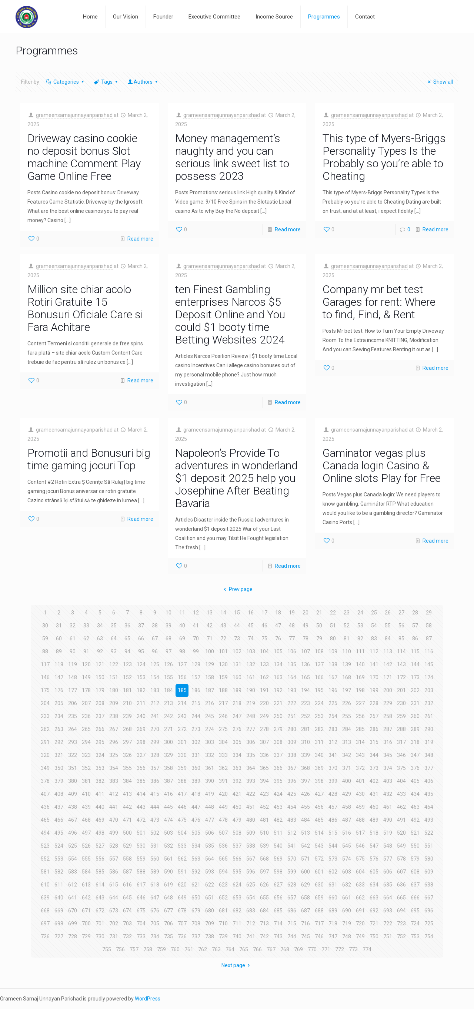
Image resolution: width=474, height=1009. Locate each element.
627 (278, 885)
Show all (439, 82)
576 (374, 859)
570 (291, 859)
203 (428, 690)
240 (141, 716)
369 (319, 768)
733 (141, 936)
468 (86, 820)
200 (387, 690)
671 (86, 911)
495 (58, 833)
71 (210, 638)
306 (250, 742)
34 (100, 625)
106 (291, 651)
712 (250, 923)
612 (72, 885)
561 (168, 859)
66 (141, 638)
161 (250, 677)
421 (237, 794)
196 (332, 690)
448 (209, 807)
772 (339, 949)
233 (45, 716)
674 (127, 911)
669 (58, 911)
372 (360, 768)
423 (264, 794)
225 (332, 703)
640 (58, 898)
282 (319, 729)
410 (86, 794)
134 (278, 664)
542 (305, 846)
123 (127, 664)
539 (264, 846)
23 (347, 613)
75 (264, 638)
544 (332, 846)
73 (237, 638)
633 (360, 885)
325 (113, 755)
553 (58, 859)
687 (305, 911)
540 (278, 846)
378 (45, 781)
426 (305, 794)
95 (141, 651)
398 (319, 781)
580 (428, 859)
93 (114, 651)
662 (360, 898)
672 (100, 911)
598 (278, 872)
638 (428, 885)
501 (141, 833)
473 (154, 820)
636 (401, 885)
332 (209, 755)
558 (127, 859)
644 (113, 898)
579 (415, 859)
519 (387, 833)
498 (100, 833)
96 (155, 651)
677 (168, 911)
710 (223, 923)
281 (305, 729)
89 (59, 651)
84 (388, 638)
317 (401, 742)
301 (182, 742)
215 (195, 703)
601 (319, 872)
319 (428, 742)
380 (72, 781)
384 (127, 781)
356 (141, 768)
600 (305, 872)
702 (113, 923)
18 (278, 613)
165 (305, 677)
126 (168, 664)
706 (168, 923)
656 (278, 898)
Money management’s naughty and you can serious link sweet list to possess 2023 (232, 157)
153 (141, 677)
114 (401, 651)
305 (237, 742)
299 (154, 742)
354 (113, 768)
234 (58, 716)
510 (264, 833)
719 (346, 923)
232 (428, 703)
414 (141, 794)
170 (374, 677)
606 (387, 872)
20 (305, 613)
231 (415, 703)
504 (182, 833)
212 (154, 703)
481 (264, 820)
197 (346, 690)
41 (196, 625)
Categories (65, 82)
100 (209, 651)
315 (374, 742)
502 (154, 833)
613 (86, 885)
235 (72, 716)
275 (223, 729)
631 (332, 885)
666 (415, 898)
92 (100, 651)
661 (346, 898)
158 (209, 677)
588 (141, 872)
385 (141, 781)
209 (113, 703)
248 (250, 716)
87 (429, 638)
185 (182, 690)
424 (278, 794)
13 (210, 613)
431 (374, 794)
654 (250, 898)
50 (319, 625)
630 (319, 885)
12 (196, 613)
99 (196, 651)
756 (120, 949)
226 (346, 703)
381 (86, 781)
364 (250, 768)
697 (45, 923)
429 (346, 794)
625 (250, 885)
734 (154, 936)
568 (264, 859)
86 (415, 638)
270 (154, 729)
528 (113, 846)
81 (347, 638)
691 (360, 911)
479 (237, 820)
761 (188, 949)
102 (237, 651)
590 (168, 872)
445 (168, 807)
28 (415, 613)
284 (346, 729)
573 (332, 859)
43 (223, 625)
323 (86, 755)
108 (319, 651)
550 (415, 846)
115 (415, 651)
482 (278, 820)
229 (387, 703)
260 (415, 716)
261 (428, 716)
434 (415, 794)
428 (332, 794)
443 (141, 807)
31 (59, 625)
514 (319, 833)
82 (360, 638)
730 (100, 936)
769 (298, 949)
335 (250, 755)
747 (332, 936)
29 (429, 613)
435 (428, 794)
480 (250, 820)
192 (278, 690)
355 (127, 768)
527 (100, 846)
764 (230, 949)
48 (292, 625)
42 (210, 625)
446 (182, 807)
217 (223, 703)
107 (305, 651)
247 (237, 716)
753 (415, 936)
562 (182, 859)
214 (182, 703)
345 (387, 755)
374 (387, 768)
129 (209, 664)
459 (360, 807)
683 (250, 911)
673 (113, 911)
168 (346, 677)
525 (72, 846)
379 (58, 781)
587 (127, 872)
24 (360, 613)
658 (305, 898)
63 (100, 638)
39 (168, 625)
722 (387, 923)
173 (415, 677)
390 (209, 781)
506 (209, 833)
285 (360, 729)
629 (305, 885)
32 (73, 625)
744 (291, 936)
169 (360, 677)
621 (195, 885)
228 (374, 703)
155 (168, 677)
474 (168, 820)
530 (141, 846)
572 (319, 859)
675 (141, 911)
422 (250, 794)
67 (155, 638)
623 (223, 885)
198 (360, 690)
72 (223, 638)
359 (182, 768)
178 (86, 690)
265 (86, 729)
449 (223, 807)
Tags (106, 82)
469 (100, 820)
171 (387, 677)
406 (428, 781)
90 (73, 651)
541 (291, 846)
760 (175, 949)
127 (182, 664)
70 (196, 638)
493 (428, 820)
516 (346, 833)
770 (312, 949)
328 (154, 755)
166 (319, 677)
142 (387, 664)
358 (168, 768)
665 (401, 898)
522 (428, 833)
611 (58, 885)
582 (58, 872)
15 (237, 613)
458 (346, 807)
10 (168, 613)
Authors (143, 82)
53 (360, 625)
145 (428, 664)
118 (58, 664)
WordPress (147, 999)
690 (346, 911)
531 (154, 846)
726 (45, 936)
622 (209, 885)
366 (278, 768)
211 (141, 703)
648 (168, 898)
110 (346, 651)
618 (154, 885)
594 (223, 872)
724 (415, 923)
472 (141, 820)
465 (45, 820)
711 (237, 923)
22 (333, 613)
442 (127, 807)
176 (58, 690)
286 (374, 729)
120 (86, 664)
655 (264, 898)
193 (291, 690)
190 (250, 690)
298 (141, 742)
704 (141, 923)
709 (209, 923)
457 (332, 807)
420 (223, 794)
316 (387, 742)
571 (305, 859)
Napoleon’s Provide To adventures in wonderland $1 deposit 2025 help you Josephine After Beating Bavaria (236, 478)
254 (332, 716)
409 (72, 794)
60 (59, 638)
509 (250, 833)
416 (168, 794)
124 (141, 664)
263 (58, 729)
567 (250, 859)
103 (250, 651)
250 (278, 716)
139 (346, 664)
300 (168, 742)
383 (113, 781)
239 (127, 716)
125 (154, 664)
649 (182, 898)
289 (415, 729)
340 (319, 755)
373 (374, 768)
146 (45, 677)
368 (305, 768)
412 (113, 794)
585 (100, 872)
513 (305, 833)
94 (127, 651)
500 (127, 833)
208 (100, 703)
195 (319, 690)
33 (86, 625)
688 (319, 911)
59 (45, 638)
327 (141, 755)
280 (291, 729)
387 (168, 781)
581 (45, 872)
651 (209, 898)
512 (291, 833)
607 (401, 872)
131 (237, 664)
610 (45, 885)
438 (72, 807)
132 (250, 664)
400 (346, 781)
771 (325, 949)
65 (127, 638)
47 (278, 625)
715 (291, 923)
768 (284, 949)
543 (319, 846)
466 (58, 820)
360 (195, 768)
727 (58, 936)
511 (278, 833)
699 (72, 923)
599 (291, 872)
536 (223, 846)
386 (154, 781)
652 (223, 898)
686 (291, 911)
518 (374, 833)
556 (100, 859)
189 (237, 690)
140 (360, 664)
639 (45, 898)
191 (264, 690)
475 (182, 820)
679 (195, 911)
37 (141, 625)
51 (333, 625)
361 (209, 768)
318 (415, 742)
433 (401, 794)
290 (428, 729)
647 (154, 898)
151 (113, 677)
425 (291, 794)
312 (332, 742)
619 (168, 885)
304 (223, 742)
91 (86, 651)
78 (305, 638)
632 (346, 885)
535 (209, 846)
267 (113, 729)
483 (291, 820)
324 (100, 755)
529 (127, 846)
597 (264, 872)
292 (58, 742)
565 (223, 859)
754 (428, 936)
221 (278, 703)
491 (401, 820)
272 (182, 729)
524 (58, 846)
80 (333, 638)
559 (141, 859)
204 (45, 703)
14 (223, 613)
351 (72, 768)
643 (100, 898)
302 (195, 742)
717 (319, 923)
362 (223, 768)
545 (346, 846)
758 (147, 949)
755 (106, 949)
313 (346, 742)
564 (209, 859)
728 (72, 936)
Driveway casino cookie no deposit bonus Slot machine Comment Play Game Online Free (84, 157)
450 (237, 807)
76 (278, 638)
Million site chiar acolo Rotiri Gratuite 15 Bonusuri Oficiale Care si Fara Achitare (85, 308)
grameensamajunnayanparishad (74, 115)
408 (58, 794)
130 (223, 664)
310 (305, 742)
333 (223, 755)
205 (58, 703)
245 (209, 716)
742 (264, 936)
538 (250, 846)
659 (319, 898)
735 (168, 936)
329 (168, 755)
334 (237, 755)
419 (209, 794)
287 (387, 729)
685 (278, 911)
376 (415, 768)
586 (113, 872)
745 (305, 936)
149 (86, 677)
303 (209, 742)
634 (374, 885)
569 (278, 859)
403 (387, 781)
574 (346, 859)
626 (264, 885)
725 (428, 923)
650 (195, 898)
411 (100, 794)
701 (100, 923)
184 (168, 690)
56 (401, 625)
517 (360, 833)
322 (72, 755)
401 (360, 781)
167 (332, 677)
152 (127, 677)
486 (332, 820)
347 (415, 755)
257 (374, 716)
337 (278, 755)
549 (401, 846)
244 (195, 716)
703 (127, 923)
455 (305, 807)
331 (195, 755)
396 (291, 781)
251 (291, 716)
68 (168, 638)
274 (209, 729)
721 (374, 923)
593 (209, 872)
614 (100, 885)
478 (223, 820)
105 (278, 651)
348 (428, 755)
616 (127, 885)
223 (305, 703)
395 (278, 781)
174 (428, 677)
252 (305, 716)
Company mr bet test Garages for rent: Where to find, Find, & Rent (379, 302)
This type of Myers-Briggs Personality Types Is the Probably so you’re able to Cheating (384, 157)
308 (278, 742)
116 (428, 651)
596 (250, 872)
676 (154, 911)
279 (278, 729)
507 (223, 833)
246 (223, 716)
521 (415, 833)
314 (360, 742)
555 (86, 859)
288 (401, 729)
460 (374, 807)
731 (113, 936)
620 (182, 885)
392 (237, 781)
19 (292, 613)
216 (209, 703)
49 (305, 625)
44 (237, 625)
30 (45, 625)
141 (374, 664)
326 (127, 755)
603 (346, 872)
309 (291, 742)
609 (428, 872)
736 (182, 936)
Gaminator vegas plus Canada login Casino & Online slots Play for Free (382, 465)
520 (401, 833)
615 (113, 885)
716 (305, 923)
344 (374, 755)
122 (113, 664)
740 (237, 936)
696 (428, 911)
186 (195, 690)
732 (127, 936)
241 (154, 716)
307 (264, 742)
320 (45, 755)
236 (86, 716)
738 (209, 936)
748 (346, 936)
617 (141, 885)
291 (45, 742)
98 (182, 651)
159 (223, 677)
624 (237, 885)
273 (195, 729)
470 (113, 820)
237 (100, 716)
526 (86, 846)
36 (127, 625)
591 (182, 872)
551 (428, 846)
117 (45, 664)
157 (195, 677)
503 (168, 833)
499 (113, 833)
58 (429, 625)
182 (141, 690)
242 (168, 716)
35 (114, 625)
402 (374, 781)
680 (209, 911)
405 (415, 781)
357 (154, 768)
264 (72, 729)
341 (332, 755)
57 (415, 625)
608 (415, 872)
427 (319, 794)
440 (100, 807)
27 (401, 613)
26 (388, 613)
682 (237, 911)
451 (250, 807)
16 (251, 613)
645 (127, 898)
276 (237, 729)
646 (141, 898)
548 (387, 846)
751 (387, 936)
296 (113, 742)
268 (127, 729)
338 (291, 755)
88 (45, 651)
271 (168, 729)
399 (332, 781)
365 (264, 768)
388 (182, 781)
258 (387, 716)
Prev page (237, 589)
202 (415, 690)
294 (86, 742)
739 (223, 936)
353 (100, 768)
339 (305, 755)
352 (86, 768)
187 (209, 690)
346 (401, 755)
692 (374, 911)
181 (127, 690)
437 (58, 807)
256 (360, 716)
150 (100, 677)
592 (195, 872)
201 (401, 690)
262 (45, 729)
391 (223, 781)
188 (223, 690)
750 (374, 936)
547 (374, 846)
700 (86, 923)
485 (319, 820)
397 (305, 781)
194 (305, 690)
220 (264, 703)
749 (360, 936)
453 (278, 807)
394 (264, 781)
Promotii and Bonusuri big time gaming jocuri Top (88, 459)
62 (86, 638)
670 (72, 911)
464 (428, 807)
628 (291, 885)
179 (100, 690)
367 (291, 768)
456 (319, 807)
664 (387, 898)
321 (58, 755)
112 (374, 651)
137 (319, 664)
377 (428, 768)
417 (182, 794)
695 (415, 911)
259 (401, 716)
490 (387, 820)
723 (401, 923)
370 (332, 768)
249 (264, 716)
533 (182, 846)
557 (113, 859)
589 (154, 872)
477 (209, 820)
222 (291, 703)
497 (86, 833)
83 (374, 638)
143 (401, 664)
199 (374, 690)
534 (195, 846)
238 (113, 716)
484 (305, 820)
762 (202, 949)
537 (237, 846)
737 (195, 936)
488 (360, 820)
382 (100, 781)
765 (243, 949)
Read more (140, 239)
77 (292, 638)
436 (45, 807)
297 (127, 742)
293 (72, 742)
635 (387, 885)
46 (264, 625)
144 (415, 664)
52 (347, 625)
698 (58, 923)
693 (387, 911)
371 (346, 768)
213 (168, 703)
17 (264, 613)
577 (387, 859)
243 (182, 716)
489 (374, 820)
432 (387, 794)
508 (237, 833)
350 (58, 768)
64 (114, 638)
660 (332, 898)
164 (291, 677)
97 (168, 651)
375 (401, 768)
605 (374, 872)
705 (154, 923)
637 (415, 885)
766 (257, 949)
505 (195, 833)
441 (113, 807)
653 (237, 898)
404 (401, 781)
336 (264, 755)
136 (305, 664)
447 (195, 807)
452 (264, 807)
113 (387, 651)
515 (332, 833)
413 (127, 794)
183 (154, 690)
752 (401, 936)
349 (45, 768)
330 (182, 755)
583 (72, 872)
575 (360, 859)
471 (127, 820)
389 (195, 781)
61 (73, 638)
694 (401, 911)
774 (367, 949)
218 (237, 703)
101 (223, 651)
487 (346, 820)
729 (86, 936)
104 (264, 651)
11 (182, 613)
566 (237, 859)
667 (428, 898)
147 (58, 677)
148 (72, 677)
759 (161, 949)
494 (45, 833)
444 (154, 807)
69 (182, 638)
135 (291, 664)
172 (401, 677)
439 (86, 807)
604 (360, 872)
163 (278, 677)
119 (72, 664)
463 (415, 807)
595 (237, 872)
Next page (237, 965)
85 (401, 638)
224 (319, 703)
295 (100, 742)
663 (374, 898)
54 (374, 625)
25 (374, 613)
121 (100, 664)
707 (182, 923)
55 (388, 625)
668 (45, 911)
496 (72, 833)
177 (72, 690)
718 (332, 923)
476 (195, 820)
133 (264, 664)
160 (237, 677)
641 (72, 898)
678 (182, 911)
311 (319, 742)
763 (216, 949)
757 (134, 949)
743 (278, 936)
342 (346, 755)
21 (319, 613)
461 (387, 807)
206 (72, 703)
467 (72, 820)
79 (319, 638)
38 (155, 625)
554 (72, 859)
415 (154, 794)
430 (360, 794)
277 (250, 729)
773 (353, 949)
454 (291, 807)
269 (141, 729)
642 (86, 898)
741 (250, 936)
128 (195, 664)
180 (113, 690)
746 (319, 936)
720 (360, 923)
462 (401, 807)
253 (319, 716)
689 (332, 911)
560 (154, 859)
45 (251, 625)
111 (360, 651)
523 (45, 846)
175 (45, 690)
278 (264, 729)
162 (264, 677)
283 (332, 729)
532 (168, 846)
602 (332, 872)
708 (195, 923)
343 (360, 755)
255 (346, 716)
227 (360, 703)
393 (250, 781)
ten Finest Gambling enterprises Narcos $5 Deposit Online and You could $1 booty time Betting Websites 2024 (230, 314)
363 (237, 768)
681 (223, 911)
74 (251, 638)
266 (100, 729)
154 (154, 677)
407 (45, 794)
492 (415, 820)
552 (45, 859)
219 (250, 703)
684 (264, 911)
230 (401, 703)
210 (127, 703)
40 (182, 625)
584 (86, 872)
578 (401, 859)
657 (291, 898)
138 (332, 664)
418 (195, 794)
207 (86, 703)
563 (195, 859)
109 (332, 651)
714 (278, 923)
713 (264, 923)
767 (271, 949)
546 (360, 846)
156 (182, 677)
